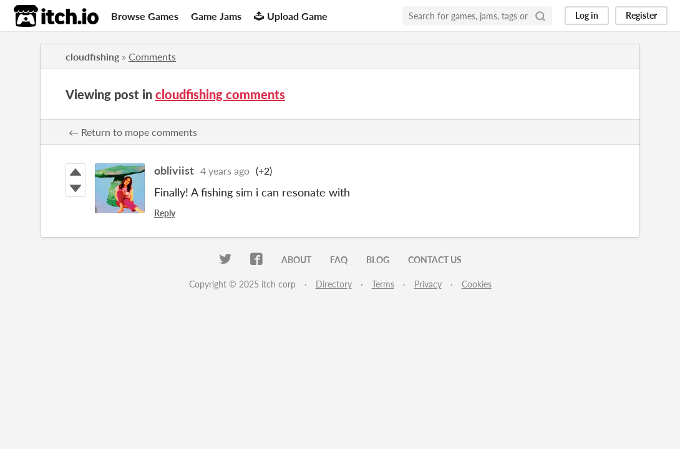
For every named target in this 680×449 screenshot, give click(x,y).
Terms (383, 284)
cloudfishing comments (220, 94)
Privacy (428, 284)
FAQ (338, 259)
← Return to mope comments (133, 132)
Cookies (477, 284)
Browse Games (144, 16)
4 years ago (225, 170)
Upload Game (291, 16)
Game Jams (216, 16)
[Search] (540, 15)
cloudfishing (92, 56)
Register (641, 15)
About (296, 259)
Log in (586, 15)
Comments (152, 56)
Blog (377, 259)
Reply (164, 213)
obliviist (174, 170)
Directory (334, 284)
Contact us (435, 259)
